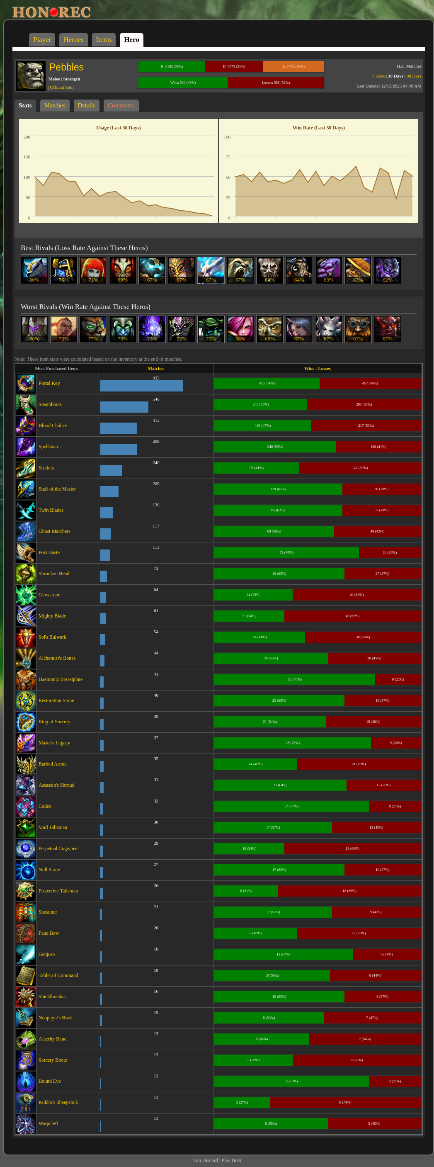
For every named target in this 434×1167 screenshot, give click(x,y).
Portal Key (49, 383)
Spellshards (50, 447)
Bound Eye (50, 1081)
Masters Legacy (54, 743)
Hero (131, 40)
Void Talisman (53, 827)
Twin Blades (51, 510)
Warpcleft (48, 1123)
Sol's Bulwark (52, 637)
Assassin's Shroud (57, 785)
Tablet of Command (58, 975)
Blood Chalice (53, 425)
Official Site (61, 87)
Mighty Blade (52, 616)
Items (104, 40)
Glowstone (49, 595)
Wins (309, 368)
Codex (45, 806)
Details (87, 105)
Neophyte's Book (56, 1018)
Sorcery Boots (53, 1060)
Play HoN (231, 1160)
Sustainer (48, 912)
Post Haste (49, 552)
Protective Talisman (58, 891)
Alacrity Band (53, 1039)
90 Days (414, 75)
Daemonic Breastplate (60, 679)
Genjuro (47, 954)
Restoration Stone (56, 700)
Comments (121, 105)
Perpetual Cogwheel (59, 848)
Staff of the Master (57, 489)
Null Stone (49, 870)
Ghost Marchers (54, 531)
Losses (324, 368)
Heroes (73, 40)
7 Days (378, 75)
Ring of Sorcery (54, 722)
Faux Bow (49, 933)
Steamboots (50, 404)
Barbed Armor (53, 764)
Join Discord (205, 1160)
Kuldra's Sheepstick (58, 1102)
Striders (46, 468)
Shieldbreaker (52, 996)
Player (42, 40)
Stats (25, 105)
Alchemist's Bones (57, 658)
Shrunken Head (54, 573)
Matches (54, 105)
